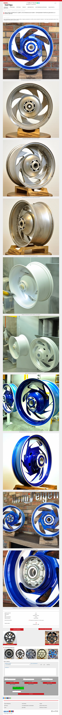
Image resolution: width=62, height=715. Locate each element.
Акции (41, 703)
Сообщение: (7, 667)
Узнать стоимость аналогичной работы (17, 629)
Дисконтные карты (43, 705)
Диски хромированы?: (34, 663)
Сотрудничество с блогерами (28, 705)
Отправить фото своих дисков (9, 681)
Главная (5, 10)
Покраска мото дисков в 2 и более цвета (37, 620)
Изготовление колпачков (41, 7)
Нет (41, 664)
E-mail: (24, 678)
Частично (48, 664)
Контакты (6, 705)
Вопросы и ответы (43, 707)
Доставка (24, 707)
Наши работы (9, 10)
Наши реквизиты (7, 703)
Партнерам (24, 703)
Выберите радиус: (8, 663)
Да (44, 664)
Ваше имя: (7, 678)
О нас (5, 707)
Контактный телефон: (46, 678)
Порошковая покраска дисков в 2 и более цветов (18, 10)
